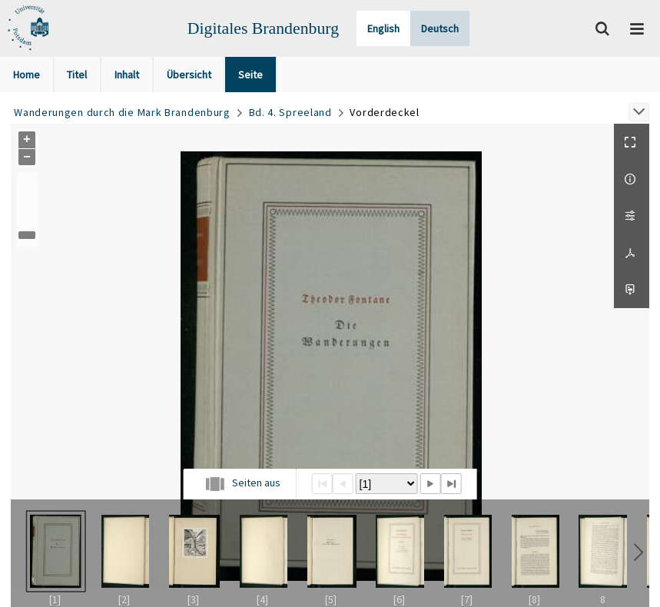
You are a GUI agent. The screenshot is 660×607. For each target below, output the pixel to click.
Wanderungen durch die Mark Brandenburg (122, 112)
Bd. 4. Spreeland (290, 112)
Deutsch (440, 28)
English (383, 28)
